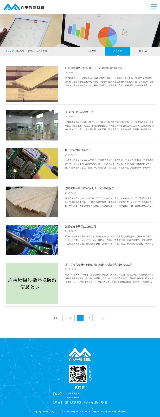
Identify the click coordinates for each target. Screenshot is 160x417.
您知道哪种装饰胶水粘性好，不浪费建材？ (89, 188)
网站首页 (20, 51)
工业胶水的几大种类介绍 (79, 112)
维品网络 (122, 411)
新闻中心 (32, 51)
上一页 (68, 318)
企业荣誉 (92, 51)
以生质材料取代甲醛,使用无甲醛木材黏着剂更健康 (93, 68)
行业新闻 (43, 51)
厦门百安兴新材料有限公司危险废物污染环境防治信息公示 (98, 264)
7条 (55, 318)
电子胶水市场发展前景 (78, 150)
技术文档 (143, 51)
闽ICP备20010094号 (97, 411)
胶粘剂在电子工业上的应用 (80, 226)
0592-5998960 (72, 397)
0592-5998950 (72, 393)
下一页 (101, 318)
